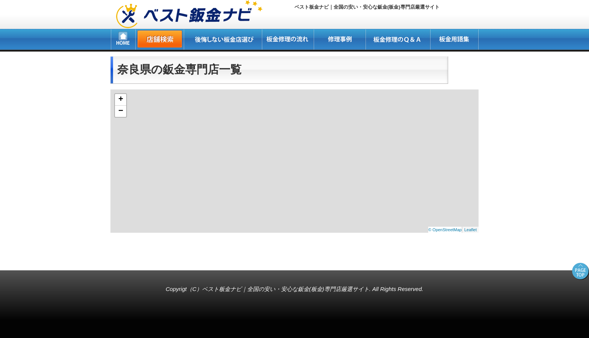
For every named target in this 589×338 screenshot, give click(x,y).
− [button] (120, 111)
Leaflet (470, 229)
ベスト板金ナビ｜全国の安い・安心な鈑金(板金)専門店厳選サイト (285, 289)
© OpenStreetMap (445, 229)
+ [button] (120, 99)
